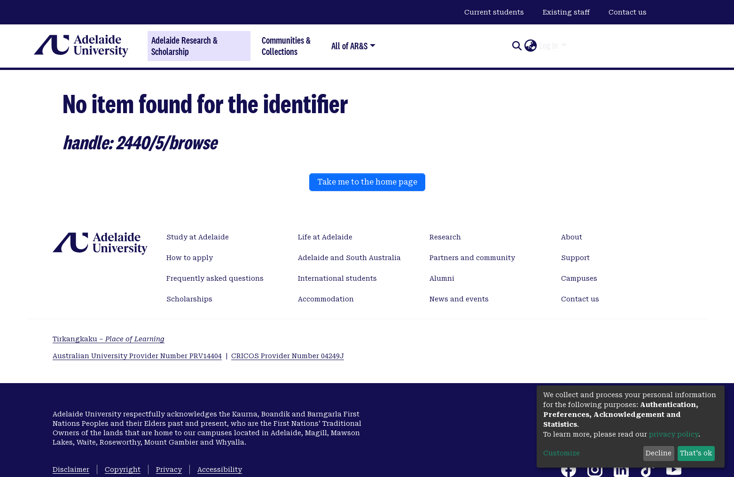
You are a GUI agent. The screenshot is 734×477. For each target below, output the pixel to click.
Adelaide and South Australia (349, 258)
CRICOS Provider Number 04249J (287, 356)
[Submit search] (517, 46)
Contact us (628, 12)
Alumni (441, 278)
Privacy (169, 469)
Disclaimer (71, 469)
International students (337, 278)
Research (445, 237)
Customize (561, 453)
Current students (494, 12)
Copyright (123, 469)
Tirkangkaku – (108, 339)
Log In (548, 45)
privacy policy (673, 434)
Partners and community (472, 258)
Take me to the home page (367, 181)
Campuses (579, 278)
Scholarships (189, 299)
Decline (659, 453)
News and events (459, 299)
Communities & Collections (286, 46)
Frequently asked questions (215, 278)
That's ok (696, 453)
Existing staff (566, 12)
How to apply (189, 258)
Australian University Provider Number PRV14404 (137, 356)
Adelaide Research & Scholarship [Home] (184, 46)
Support (575, 258)
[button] (530, 46)
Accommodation (326, 299)
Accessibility (219, 469)
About (571, 237)
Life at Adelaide (325, 237)
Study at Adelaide (197, 237)
